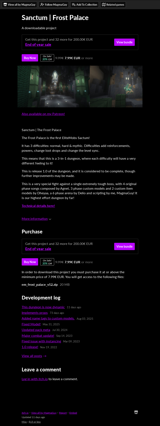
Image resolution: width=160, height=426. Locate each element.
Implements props (35, 312)
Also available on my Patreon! (43, 114)
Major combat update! (38, 335)
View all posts (32, 356)
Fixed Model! (31, 324)
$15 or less (35, 421)
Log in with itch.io (35, 379)
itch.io (25, 412)
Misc (24, 421)
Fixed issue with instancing (41, 341)
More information (36, 219)
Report (63, 412)
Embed (73, 412)
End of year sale (38, 44)
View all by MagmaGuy (43, 412)
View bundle (124, 42)
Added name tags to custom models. (48, 318)
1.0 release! (30, 347)
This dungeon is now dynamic (43, 307)
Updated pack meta (36, 330)
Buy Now (30, 58)
